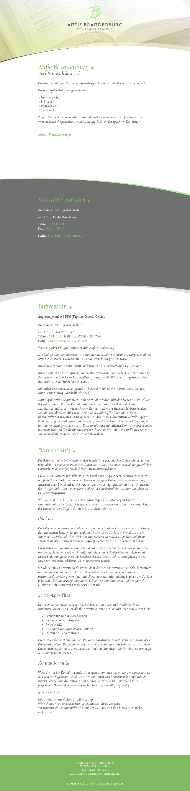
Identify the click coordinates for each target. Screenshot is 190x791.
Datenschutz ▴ (56, 450)
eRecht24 (54, 692)
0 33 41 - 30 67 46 (56, 228)
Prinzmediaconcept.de (107, 783)
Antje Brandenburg (63, 67)
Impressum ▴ (55, 306)
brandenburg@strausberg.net (67, 235)
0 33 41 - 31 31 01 (60, 224)
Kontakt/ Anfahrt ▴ (64, 200)
